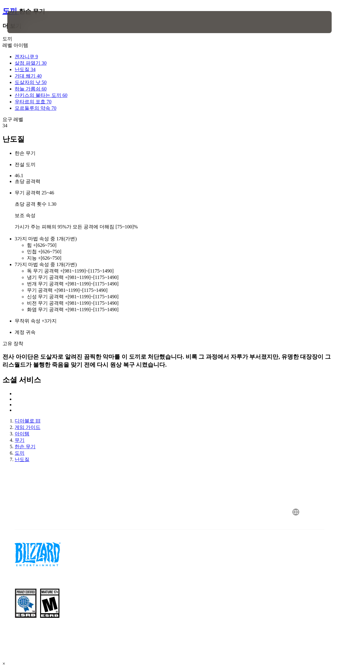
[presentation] (25, 22)
